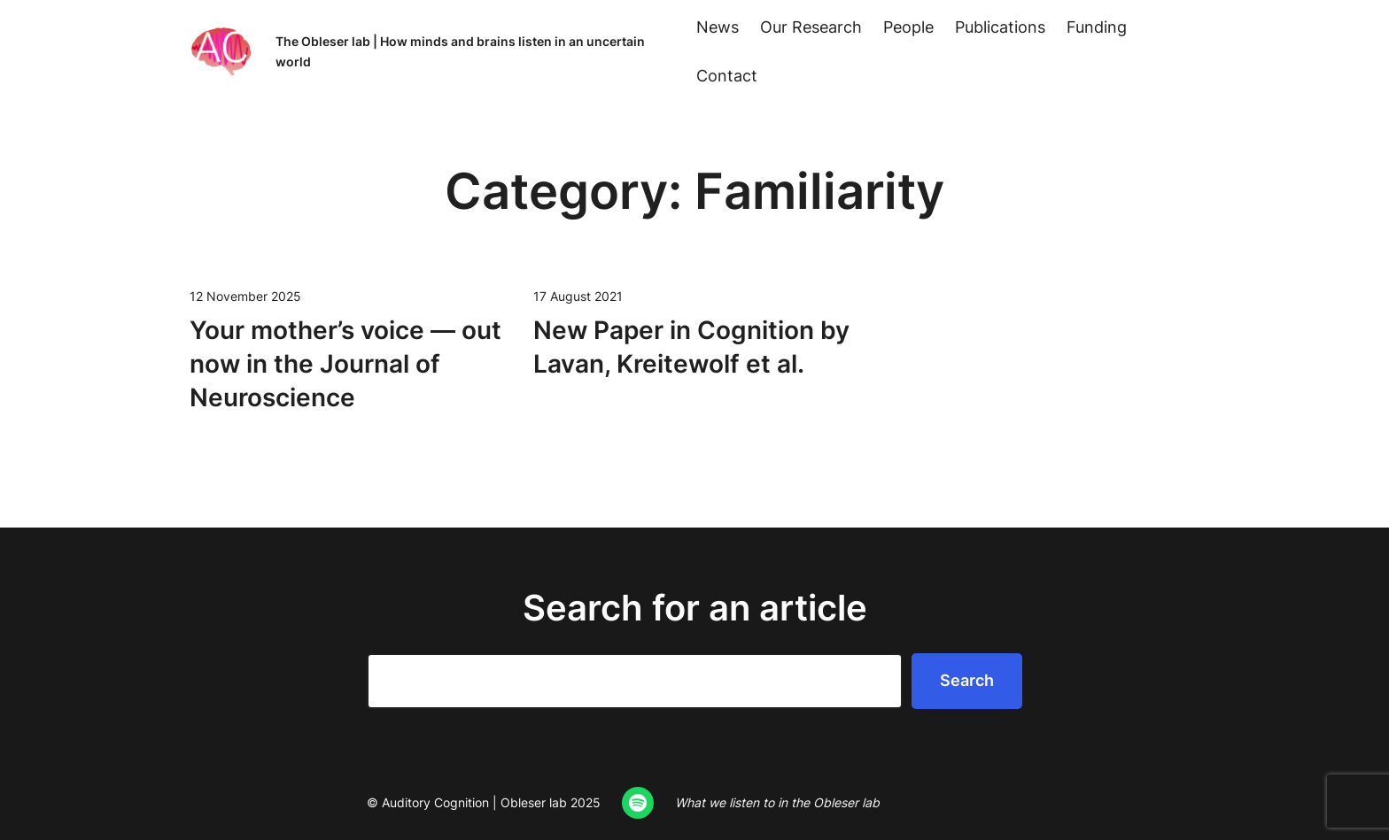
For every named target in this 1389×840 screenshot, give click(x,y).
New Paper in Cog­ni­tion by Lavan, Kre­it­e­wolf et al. (691, 347)
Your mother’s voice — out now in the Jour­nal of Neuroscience (345, 363)
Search (967, 680)
